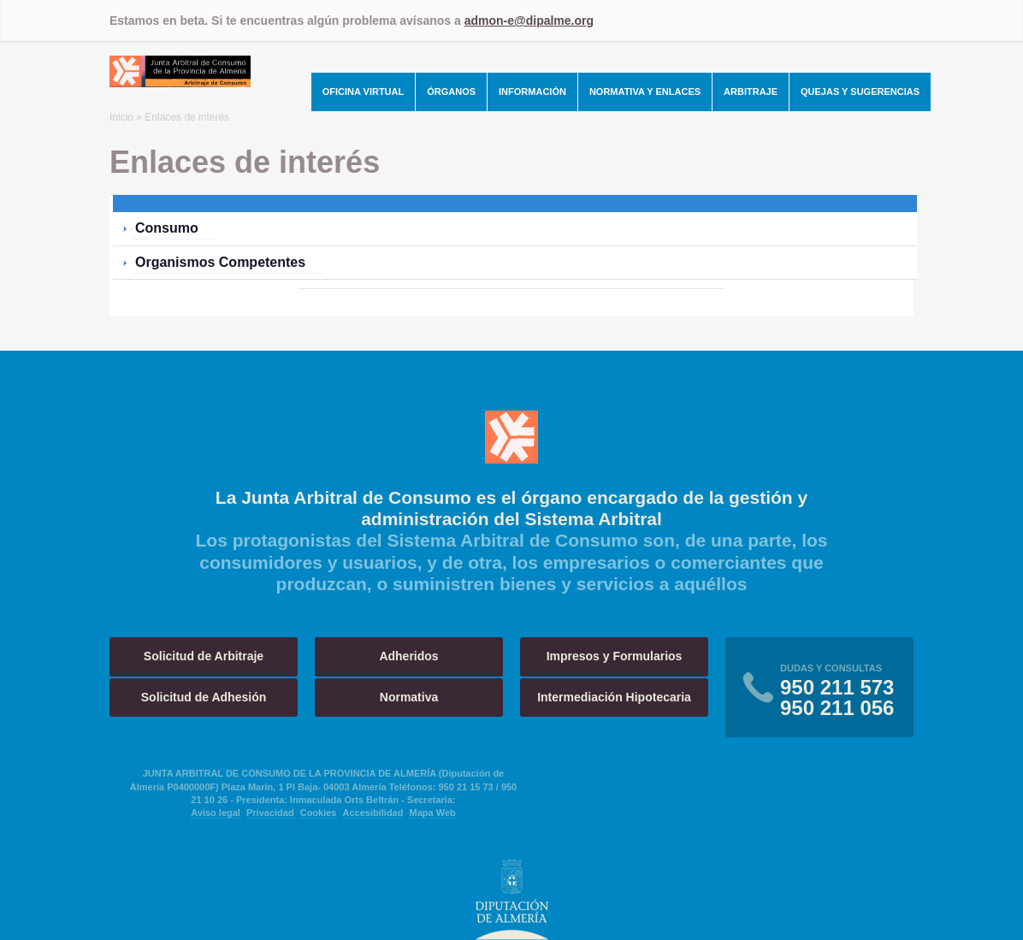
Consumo (166, 228)
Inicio (121, 117)
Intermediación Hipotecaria (614, 697)
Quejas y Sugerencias (860, 91)
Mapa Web (433, 812)
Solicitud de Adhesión (204, 697)
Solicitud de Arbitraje (203, 656)
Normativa (409, 697)
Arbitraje (751, 91)
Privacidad (270, 812)
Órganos (451, 91)
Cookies (318, 812)
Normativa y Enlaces (645, 91)
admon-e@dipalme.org (529, 20)
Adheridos (408, 656)
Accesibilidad (373, 812)
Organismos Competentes (220, 262)
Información (532, 91)
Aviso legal (215, 812)
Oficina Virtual (363, 91)
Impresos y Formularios (615, 656)
